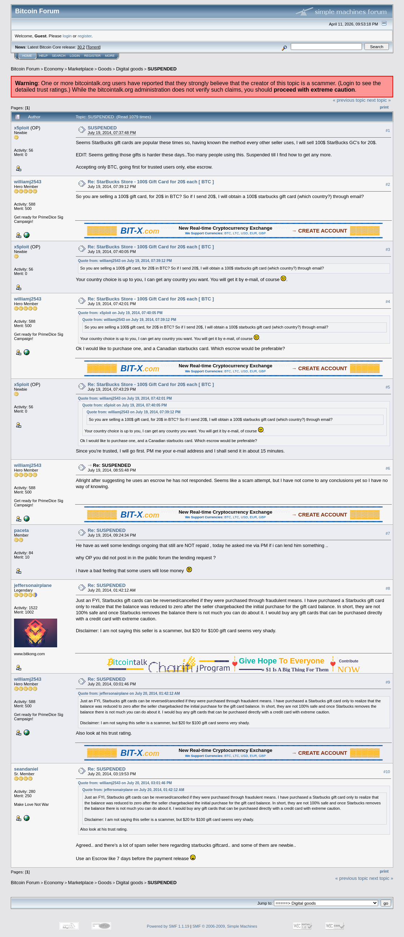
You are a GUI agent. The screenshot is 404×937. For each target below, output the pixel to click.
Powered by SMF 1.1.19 (168, 926)
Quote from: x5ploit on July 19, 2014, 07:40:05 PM (120, 313)
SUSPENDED (161, 69)
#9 (388, 682)
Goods (104, 69)
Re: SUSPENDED (112, 465)
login (67, 35)
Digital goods (129, 69)
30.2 (81, 47)
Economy (54, 69)
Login (75, 56)
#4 (388, 301)
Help (43, 56)
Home (27, 56)
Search (59, 56)
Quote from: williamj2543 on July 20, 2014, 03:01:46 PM (125, 783)
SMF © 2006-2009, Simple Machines (225, 926)
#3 (388, 249)
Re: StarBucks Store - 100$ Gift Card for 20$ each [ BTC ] (151, 181)
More (110, 56)
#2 (388, 184)
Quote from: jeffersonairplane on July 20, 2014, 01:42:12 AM (129, 693)
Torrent (93, 47)
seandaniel (26, 769)
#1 (388, 130)
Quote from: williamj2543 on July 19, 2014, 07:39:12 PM (125, 261)
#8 (388, 588)
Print (384, 107)
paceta (21, 530)
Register (92, 56)
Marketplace (80, 69)
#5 (388, 387)
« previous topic (349, 100)
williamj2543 (27, 181)
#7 (388, 533)
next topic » (379, 100)
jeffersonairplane (33, 585)
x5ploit (21, 127)
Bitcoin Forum (25, 69)
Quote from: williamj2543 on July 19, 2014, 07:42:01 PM (125, 398)
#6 (388, 468)
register (84, 35)
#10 (387, 772)
